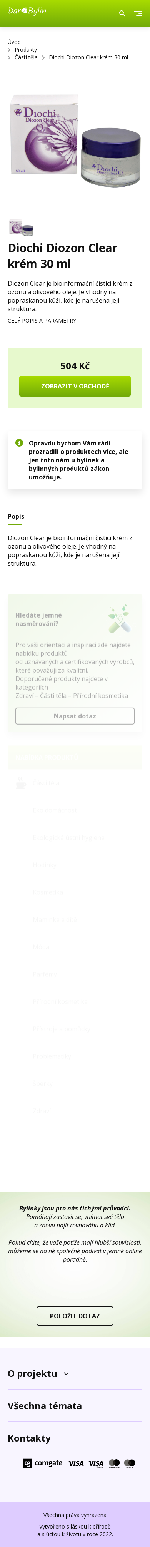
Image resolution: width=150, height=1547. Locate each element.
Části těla (26, 57)
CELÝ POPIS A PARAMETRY (42, 320)
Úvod (14, 41)
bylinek (88, 460)
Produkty (26, 49)
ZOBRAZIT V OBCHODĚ (75, 386)
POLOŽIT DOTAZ (75, 1316)
